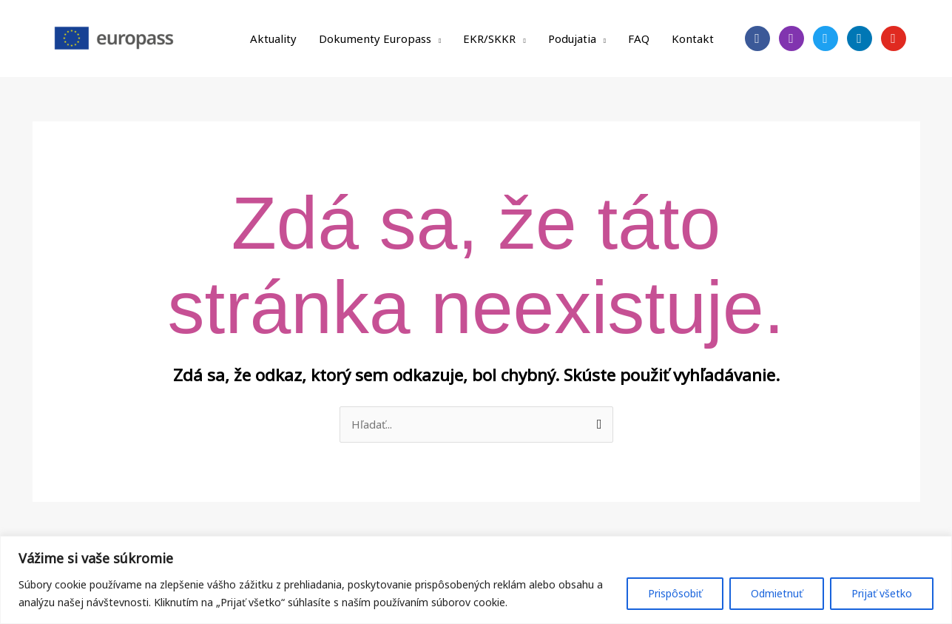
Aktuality (273, 38)
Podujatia (572, 38)
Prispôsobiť (675, 593)
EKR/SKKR (489, 38)
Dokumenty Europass (375, 38)
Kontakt (693, 38)
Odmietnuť (777, 593)
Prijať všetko (881, 593)
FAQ (638, 38)
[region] (476, 580)
